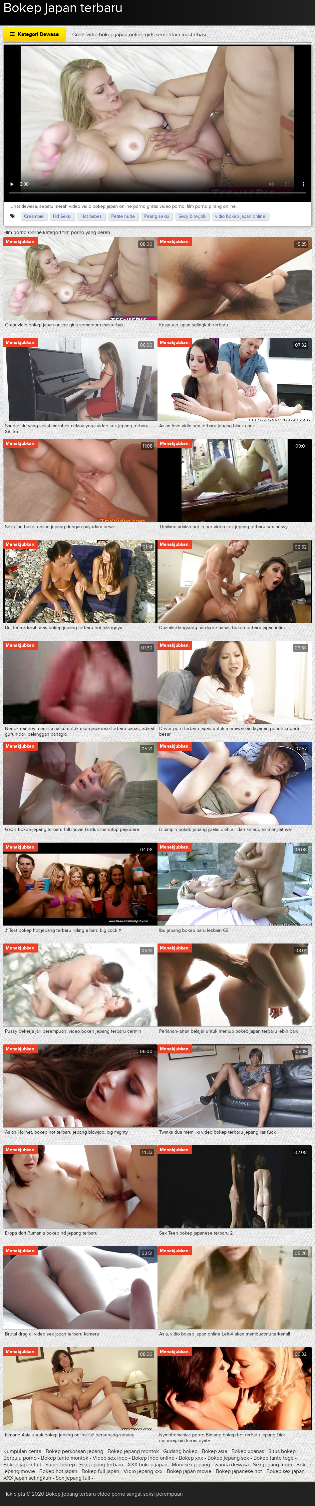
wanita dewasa (231, 1464)
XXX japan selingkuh (27, 1478)
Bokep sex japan (285, 1471)
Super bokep (60, 1464)
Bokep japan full (22, 1464)
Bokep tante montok (64, 1458)
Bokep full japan (100, 1471)
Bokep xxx (191, 1458)
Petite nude (123, 216)
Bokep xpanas (247, 1451)
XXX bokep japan (147, 1464)
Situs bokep (282, 1451)
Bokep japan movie (189, 1471)
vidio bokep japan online (240, 216)
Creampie (34, 216)
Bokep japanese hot (239, 1471)
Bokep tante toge (273, 1458)
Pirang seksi (156, 216)
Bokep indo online (154, 1458)
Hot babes (91, 216)
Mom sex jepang (191, 1464)
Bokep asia (215, 1451)
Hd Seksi (62, 216)
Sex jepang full (73, 1478)
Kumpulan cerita (22, 1451)
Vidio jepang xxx (143, 1471)
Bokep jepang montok (133, 1451)
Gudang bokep (180, 1451)
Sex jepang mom (272, 1464)
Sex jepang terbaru (101, 1464)
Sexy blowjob (192, 216)
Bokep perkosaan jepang (74, 1451)
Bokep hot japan (58, 1471)
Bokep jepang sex (228, 1458)
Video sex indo (110, 1458)
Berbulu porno (20, 1458)
